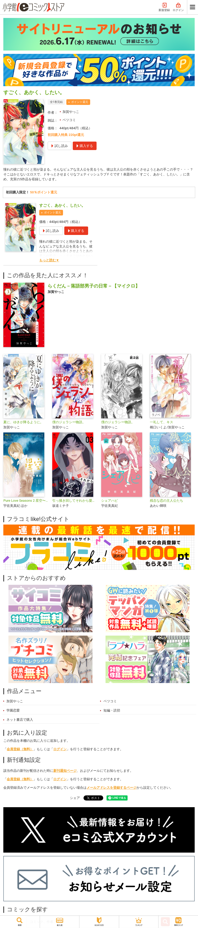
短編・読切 (111, 711)
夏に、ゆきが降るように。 (23, 423)
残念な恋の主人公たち (166, 501)
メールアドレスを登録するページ (112, 788)
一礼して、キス (161, 423)
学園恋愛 (13, 711)
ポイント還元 (79, 102)
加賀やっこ (70, 112)
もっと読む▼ (49, 261)
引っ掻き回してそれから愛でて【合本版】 (74, 501)
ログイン (178, 7)
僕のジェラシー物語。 (69, 423)
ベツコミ (69, 120)
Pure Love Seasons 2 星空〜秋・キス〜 (25, 501)
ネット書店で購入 (19, 720)
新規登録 (164, 7)
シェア (75, 799)
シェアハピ (109, 501)
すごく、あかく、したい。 (62, 206)
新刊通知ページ (65, 771)
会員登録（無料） (20, 750)
